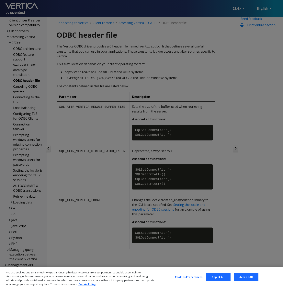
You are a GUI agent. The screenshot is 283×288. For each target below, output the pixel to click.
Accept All (246, 281)
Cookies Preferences (188, 281)
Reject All (218, 281)
